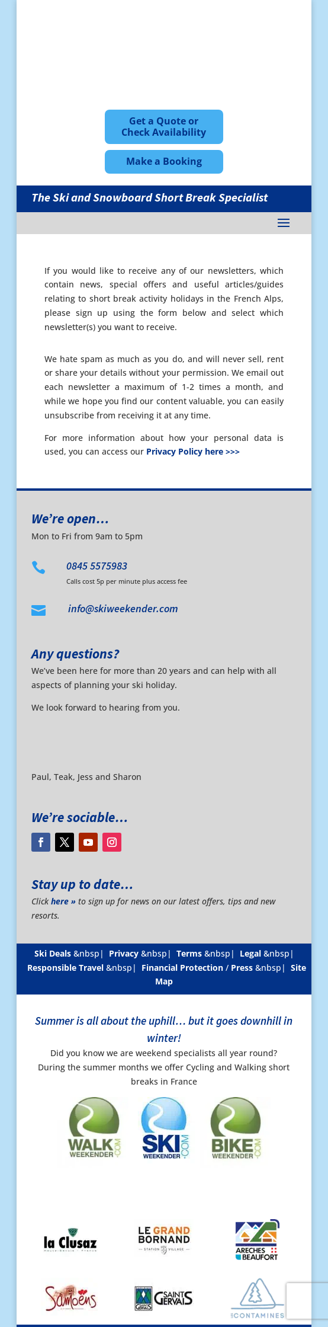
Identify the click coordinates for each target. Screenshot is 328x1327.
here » (63, 901)
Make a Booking (164, 161)
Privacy (124, 953)
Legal (250, 953)
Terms (189, 953)
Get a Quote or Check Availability (163, 126)
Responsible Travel (65, 967)
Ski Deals (52, 953)
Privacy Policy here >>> (193, 451)
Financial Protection (182, 967)
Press (242, 967)
